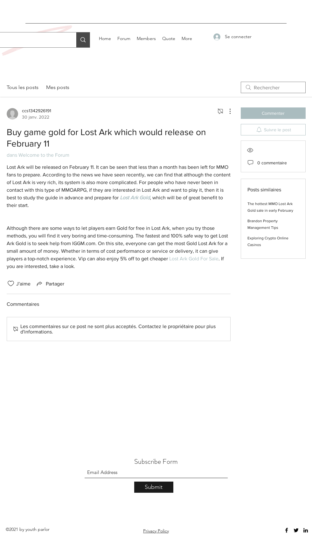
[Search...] (82, 39)
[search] (273, 87)
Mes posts (57, 87)
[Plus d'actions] (227, 111)
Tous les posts (22, 87)
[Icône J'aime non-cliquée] (11, 283)
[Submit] (153, 487)
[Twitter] (296, 530)
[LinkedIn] (305, 530)
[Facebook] (286, 530)
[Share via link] (50, 283)
